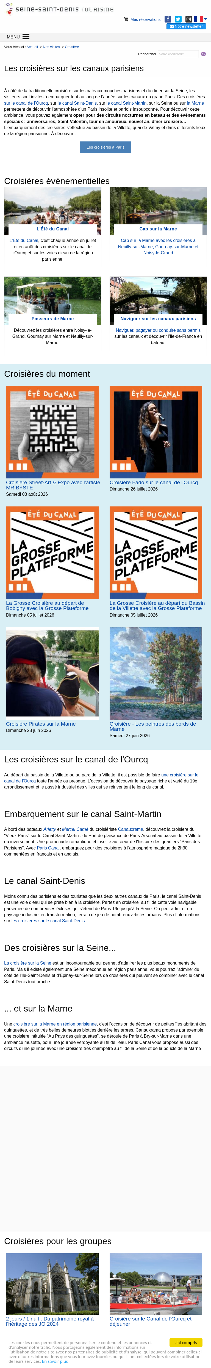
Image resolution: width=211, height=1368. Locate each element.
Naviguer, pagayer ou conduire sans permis (158, 330)
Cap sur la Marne (158, 229)
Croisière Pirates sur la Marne (41, 724)
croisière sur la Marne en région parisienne (55, 1024)
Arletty (49, 829)
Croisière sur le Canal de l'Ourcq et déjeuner (150, 1321)
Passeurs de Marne (53, 318)
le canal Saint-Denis (77, 103)
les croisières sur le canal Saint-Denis (48, 920)
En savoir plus (55, 1361)
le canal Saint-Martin (127, 103)
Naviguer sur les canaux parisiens (158, 318)
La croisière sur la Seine (27, 963)
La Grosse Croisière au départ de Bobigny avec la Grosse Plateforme (47, 605)
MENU (13, 37)
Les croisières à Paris (105, 147)
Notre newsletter (186, 26)
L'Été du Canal (53, 229)
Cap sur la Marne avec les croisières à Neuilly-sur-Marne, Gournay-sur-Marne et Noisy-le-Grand (158, 246)
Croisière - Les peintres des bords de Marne (153, 726)
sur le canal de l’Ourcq (26, 103)
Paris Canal (48, 848)
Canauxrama (130, 829)
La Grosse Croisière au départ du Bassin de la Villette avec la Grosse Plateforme (157, 605)
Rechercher (147, 54)
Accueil (32, 47)
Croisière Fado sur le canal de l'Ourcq (154, 482)
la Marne (195, 103)
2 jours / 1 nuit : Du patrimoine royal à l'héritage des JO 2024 (50, 1321)
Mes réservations (142, 19)
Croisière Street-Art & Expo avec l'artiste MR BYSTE (53, 485)
